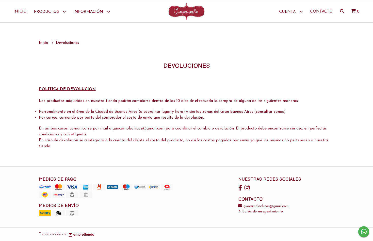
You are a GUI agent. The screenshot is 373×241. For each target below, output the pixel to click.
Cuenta (291, 11)
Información (91, 11)
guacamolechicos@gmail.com (263, 206)
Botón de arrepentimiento (260, 211)
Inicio (20, 12)
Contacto (321, 12)
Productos (50, 11)
